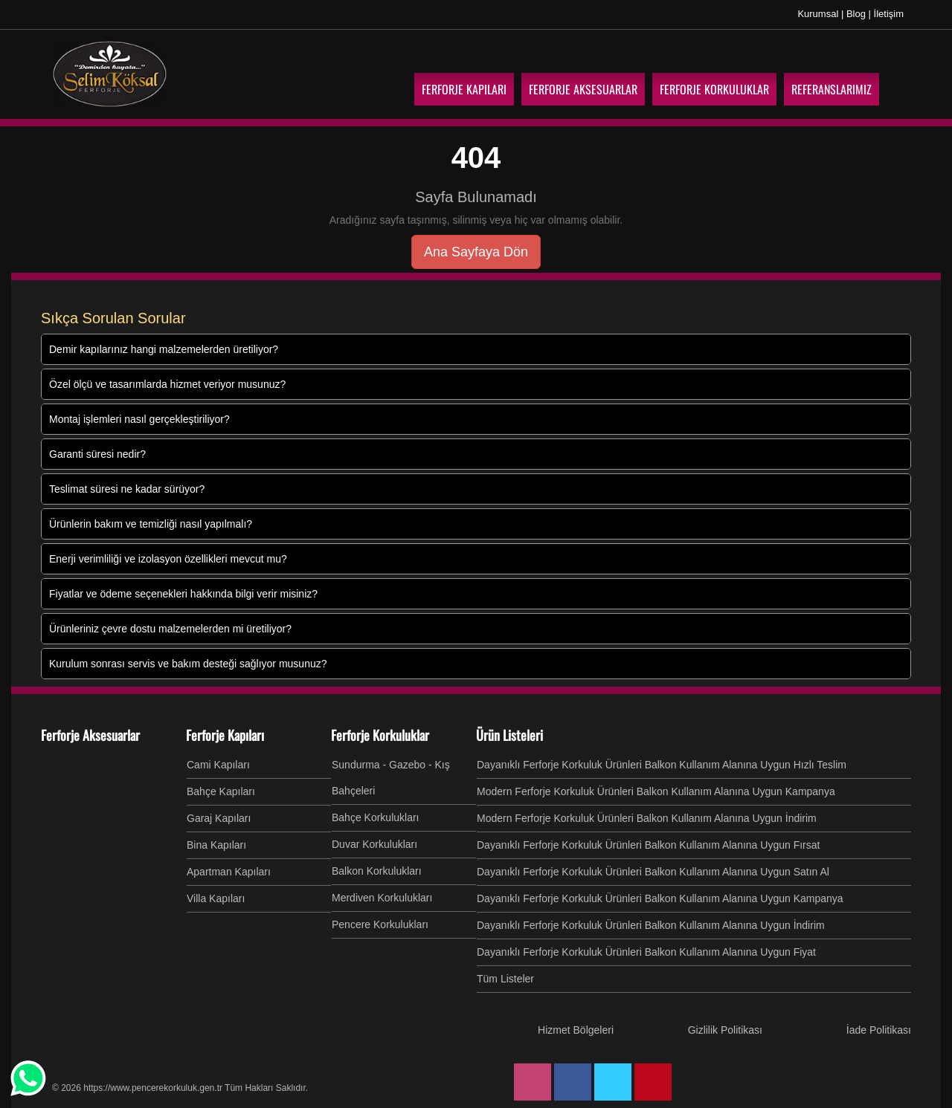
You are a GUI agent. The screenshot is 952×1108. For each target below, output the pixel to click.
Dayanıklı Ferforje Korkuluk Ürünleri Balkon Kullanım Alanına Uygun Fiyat (646, 952)
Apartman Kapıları (229, 872)
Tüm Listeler (505, 979)
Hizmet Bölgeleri (576, 1030)
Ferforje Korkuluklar (380, 735)
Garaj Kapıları (219, 818)
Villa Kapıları (216, 898)
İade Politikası (878, 1030)
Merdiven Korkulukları (382, 898)
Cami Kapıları (218, 765)
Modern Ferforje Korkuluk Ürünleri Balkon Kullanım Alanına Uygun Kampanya (656, 791)
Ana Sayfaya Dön (476, 251)
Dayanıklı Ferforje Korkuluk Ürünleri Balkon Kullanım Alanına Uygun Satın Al (653, 872)
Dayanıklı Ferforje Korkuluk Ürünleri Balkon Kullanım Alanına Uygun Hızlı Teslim (661, 765)
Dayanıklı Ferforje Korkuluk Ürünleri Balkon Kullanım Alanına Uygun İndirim (651, 925)
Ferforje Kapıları (225, 735)
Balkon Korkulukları (377, 871)
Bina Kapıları (216, 845)
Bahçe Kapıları (221, 791)
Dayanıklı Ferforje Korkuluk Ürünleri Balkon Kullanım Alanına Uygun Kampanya (660, 898)
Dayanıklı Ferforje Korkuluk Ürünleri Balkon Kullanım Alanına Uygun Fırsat (648, 845)
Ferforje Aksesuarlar (90, 735)
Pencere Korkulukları (380, 924)
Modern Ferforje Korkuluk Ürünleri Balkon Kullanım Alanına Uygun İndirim (647, 818)
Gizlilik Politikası (725, 1030)
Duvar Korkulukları (374, 844)
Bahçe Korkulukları (375, 817)
